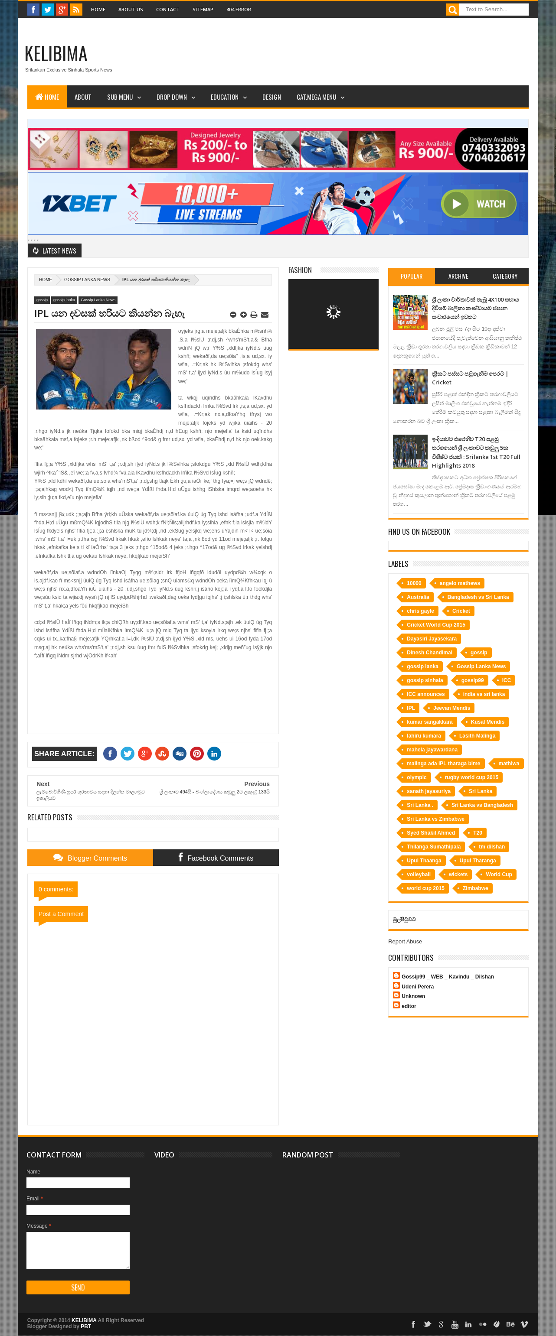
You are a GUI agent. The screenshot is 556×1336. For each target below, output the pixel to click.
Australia (418, 597)
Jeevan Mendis (451, 708)
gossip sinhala (425, 680)
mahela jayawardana (432, 750)
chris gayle (420, 611)
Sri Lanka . (420, 805)
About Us (130, 9)
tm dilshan (492, 847)
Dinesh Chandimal (429, 653)
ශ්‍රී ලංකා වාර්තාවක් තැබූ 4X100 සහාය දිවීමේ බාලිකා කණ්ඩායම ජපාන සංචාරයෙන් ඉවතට (475, 308)
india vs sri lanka (484, 694)
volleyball (419, 874)
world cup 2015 (426, 888)
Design (271, 96)
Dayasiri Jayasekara (432, 639)
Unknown (413, 996)
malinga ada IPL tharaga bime (443, 764)
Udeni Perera (418, 987)
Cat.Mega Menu (316, 96)
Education (225, 96)
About (83, 96)
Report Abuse (405, 941)
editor (409, 1006)
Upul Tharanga (478, 861)
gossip (42, 300)
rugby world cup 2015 (471, 777)
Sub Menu (120, 96)
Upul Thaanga (424, 861)
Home (98, 9)
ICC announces (426, 694)
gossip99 (472, 680)
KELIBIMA (56, 52)
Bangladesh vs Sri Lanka (478, 597)
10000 (414, 583)
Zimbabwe (475, 888)
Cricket (461, 611)
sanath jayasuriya (429, 791)
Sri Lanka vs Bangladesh (482, 805)
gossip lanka (64, 300)
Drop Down (172, 96)
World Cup (499, 874)
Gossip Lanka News (87, 279)
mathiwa (509, 764)
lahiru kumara (424, 736)
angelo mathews (460, 583)
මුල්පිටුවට (404, 920)
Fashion (300, 269)
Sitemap (203, 9)
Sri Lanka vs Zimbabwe (435, 819)
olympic (416, 777)
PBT (86, 1326)
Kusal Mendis (487, 722)
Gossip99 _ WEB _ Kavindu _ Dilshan (448, 977)
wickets (458, 874)
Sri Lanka (480, 791)
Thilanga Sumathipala (434, 847)
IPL (411, 708)
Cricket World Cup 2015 (436, 625)
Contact (168, 9)
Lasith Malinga (477, 736)
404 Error (238, 9)
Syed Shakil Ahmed (431, 833)
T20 (477, 833)
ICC (506, 680)
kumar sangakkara (429, 722)
